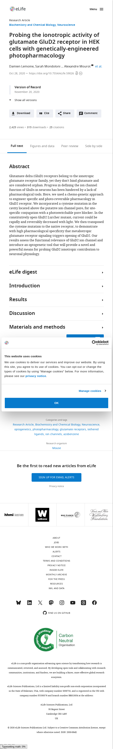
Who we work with (56, 547)
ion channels (53, 434)
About (56, 537)
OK (56, 402)
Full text (17, 146)
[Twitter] (40, 604)
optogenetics (22, 429)
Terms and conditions (56, 560)
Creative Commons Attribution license (79, 727)
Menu (93, 9)
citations (56, 127)
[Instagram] (62, 604)
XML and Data (57, 588)
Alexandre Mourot (77, 66)
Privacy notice (56, 486)
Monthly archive (56, 574)
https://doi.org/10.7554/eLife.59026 (51, 73)
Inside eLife (57, 569)
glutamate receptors (73, 429)
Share (66, 113)
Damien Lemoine (21, 66)
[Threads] (83, 604)
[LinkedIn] (29, 604)
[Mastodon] (51, 604)
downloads (36, 127)
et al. (99, 66)
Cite (46, 113)
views (16, 127)
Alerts (57, 551)
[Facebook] (94, 604)
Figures (42, 146)
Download (23, 113)
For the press (56, 579)
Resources (56, 583)
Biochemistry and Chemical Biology (32, 25)
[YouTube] (72, 604)
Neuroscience (66, 25)
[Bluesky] (18, 604)
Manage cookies (90, 390)
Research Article (19, 20)
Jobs (56, 542)
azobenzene (71, 434)
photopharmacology (45, 429)
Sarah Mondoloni (47, 66)
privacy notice (35, 376)
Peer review (69, 146)
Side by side (93, 146)
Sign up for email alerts (56, 477)
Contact (57, 556)
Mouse (56, 448)
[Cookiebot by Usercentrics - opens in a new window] (92, 342)
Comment (92, 114)
